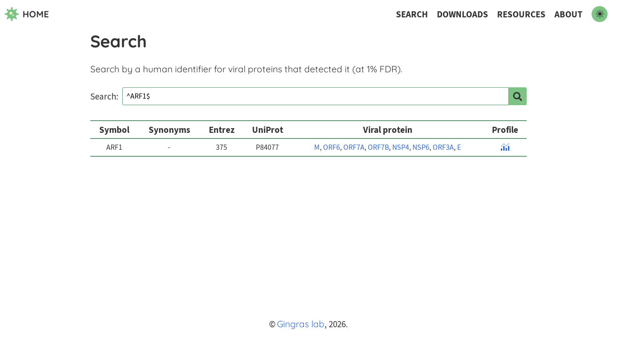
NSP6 (420, 147)
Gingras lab (300, 324)
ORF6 (331, 147)
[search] (518, 96)
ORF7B (378, 147)
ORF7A (353, 147)
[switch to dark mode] (600, 14)
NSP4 (400, 147)
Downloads (462, 14)
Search (412, 14)
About (568, 14)
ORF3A (443, 147)
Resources (521, 14)
